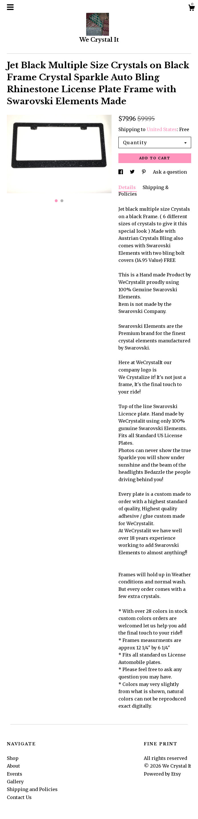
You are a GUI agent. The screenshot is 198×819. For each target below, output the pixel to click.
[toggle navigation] (10, 7)
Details (127, 187)
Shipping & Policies (143, 190)
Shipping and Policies (32, 789)
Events (14, 774)
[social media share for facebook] (121, 172)
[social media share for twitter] (133, 172)
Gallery (15, 781)
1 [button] (56, 200)
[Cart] (191, 8)
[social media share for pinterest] (144, 172)
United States (162, 129)
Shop (13, 758)
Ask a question (170, 172)
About (13, 766)
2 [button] (61, 200)
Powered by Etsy (162, 774)
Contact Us (19, 797)
